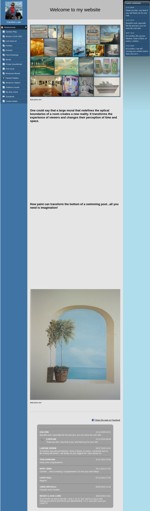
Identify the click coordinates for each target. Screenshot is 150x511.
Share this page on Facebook (107, 420)
